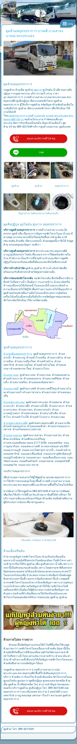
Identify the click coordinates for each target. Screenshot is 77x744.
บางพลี (29, 115)
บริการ (20, 119)
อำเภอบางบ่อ (10, 374)
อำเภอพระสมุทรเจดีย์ (15, 423)
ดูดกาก (38, 89)
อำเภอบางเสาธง (12, 435)
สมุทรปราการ (17, 115)
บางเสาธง (39, 115)
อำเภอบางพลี (11, 388)
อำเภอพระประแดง (14, 402)
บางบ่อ (50, 115)
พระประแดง (61, 115)
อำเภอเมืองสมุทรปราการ (17, 353)
